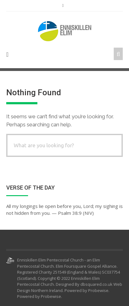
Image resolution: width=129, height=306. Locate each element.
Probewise (51, 296)
